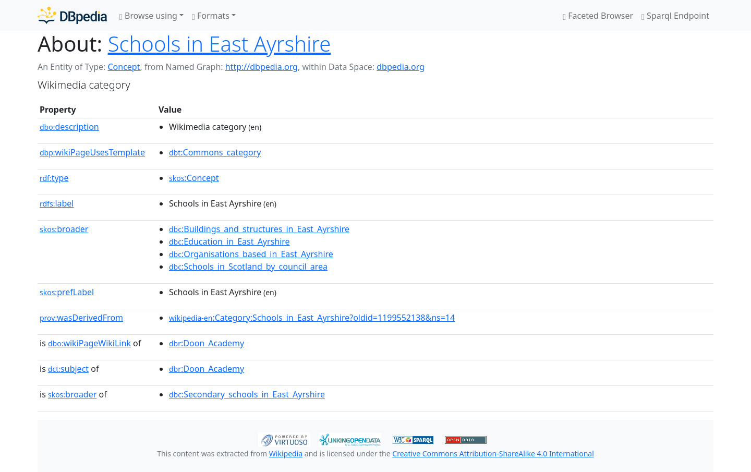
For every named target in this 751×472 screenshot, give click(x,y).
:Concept (194, 178)
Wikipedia (285, 453)
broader (64, 229)
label (57, 203)
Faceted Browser (598, 15)
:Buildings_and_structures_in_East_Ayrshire (259, 229)
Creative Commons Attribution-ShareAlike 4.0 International (492, 453)
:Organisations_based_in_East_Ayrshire (251, 254)
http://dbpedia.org (261, 66)
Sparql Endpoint (675, 15)
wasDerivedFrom (81, 317)
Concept (123, 66)
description (69, 126)
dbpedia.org (401, 66)
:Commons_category (215, 152)
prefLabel (67, 292)
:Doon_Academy (206, 343)
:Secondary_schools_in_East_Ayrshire (247, 394)
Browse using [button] (148, 15)
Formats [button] (210, 15)
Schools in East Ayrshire (219, 43)
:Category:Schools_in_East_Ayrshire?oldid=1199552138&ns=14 (312, 317)
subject (68, 368)
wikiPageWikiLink (89, 343)
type (54, 178)
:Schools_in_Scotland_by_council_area (248, 266)
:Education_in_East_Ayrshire (229, 241)
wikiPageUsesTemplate (92, 152)
